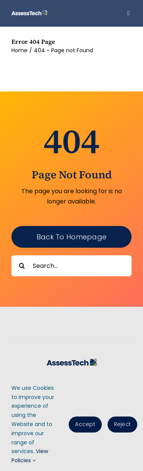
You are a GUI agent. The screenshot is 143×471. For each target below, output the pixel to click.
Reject (122, 424)
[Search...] (71, 265)
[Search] (21, 265)
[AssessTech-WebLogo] (29, 13)
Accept (85, 424)
